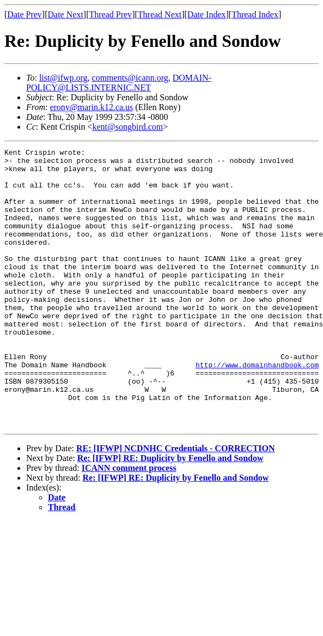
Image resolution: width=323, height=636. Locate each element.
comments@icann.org (130, 77)
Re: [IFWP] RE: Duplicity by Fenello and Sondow (170, 513)
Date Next (65, 14)
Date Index (206, 14)
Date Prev (24, 14)
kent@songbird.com (127, 126)
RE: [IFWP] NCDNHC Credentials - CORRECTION (175, 503)
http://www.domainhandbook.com (257, 409)
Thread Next (159, 14)
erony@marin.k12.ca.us (91, 107)
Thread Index (254, 14)
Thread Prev (110, 14)
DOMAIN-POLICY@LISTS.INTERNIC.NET (118, 82)
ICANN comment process (129, 523)
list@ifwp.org (63, 77)
